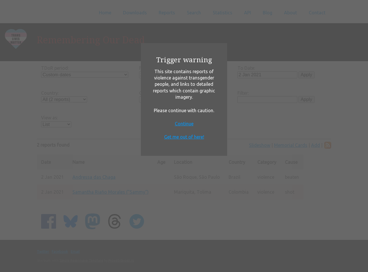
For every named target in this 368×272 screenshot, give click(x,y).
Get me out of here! (184, 136)
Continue (184, 123)
